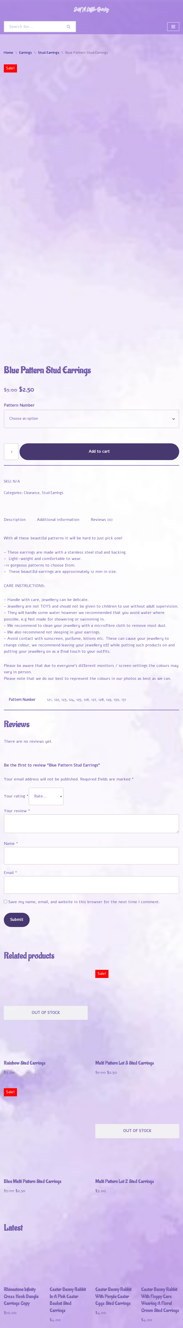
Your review (17, 750)
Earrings (25, 52)
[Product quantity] (11, 390)
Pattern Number (19, 344)
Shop (33, 1316)
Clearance (32, 431)
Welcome (13, 1316)
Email (10, 812)
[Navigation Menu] (173, 26)
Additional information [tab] (58, 458)
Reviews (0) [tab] (102, 458)
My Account (56, 1316)
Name (11, 783)
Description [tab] (15, 458)
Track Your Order (91, 1316)
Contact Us (15, 1322)
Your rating (16, 735)
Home (8, 52)
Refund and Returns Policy (138, 1316)
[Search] (33, 26)
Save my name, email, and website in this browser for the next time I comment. (84, 841)
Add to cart (99, 390)
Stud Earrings (48, 52)
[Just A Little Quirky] (91, 9)
